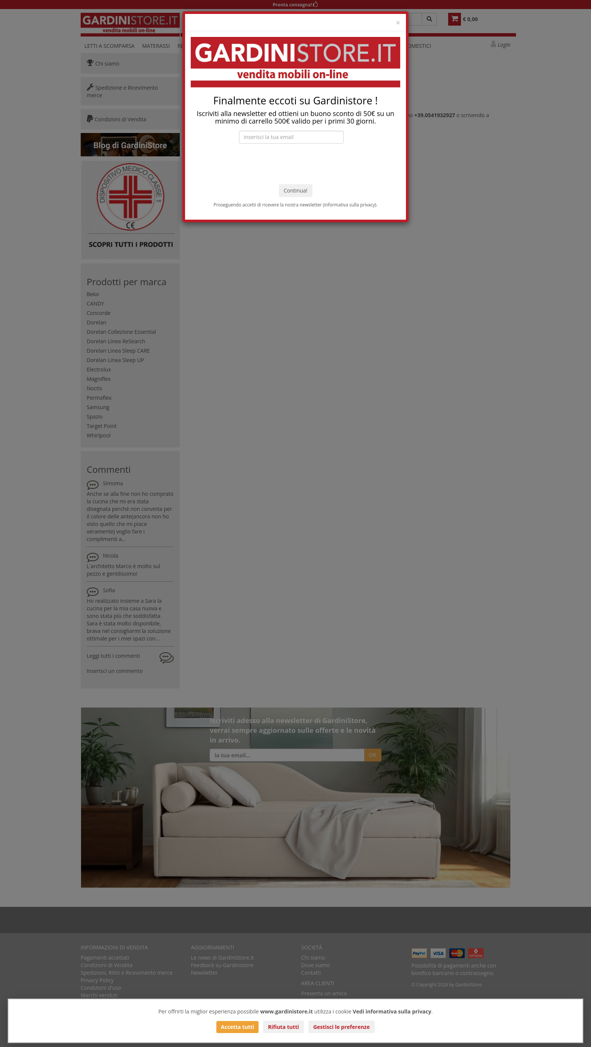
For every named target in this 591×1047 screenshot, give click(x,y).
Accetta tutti (237, 1026)
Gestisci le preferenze (341, 1026)
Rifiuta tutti (283, 1026)
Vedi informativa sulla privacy (392, 1011)
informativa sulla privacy (349, 205)
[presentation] (295, 164)
